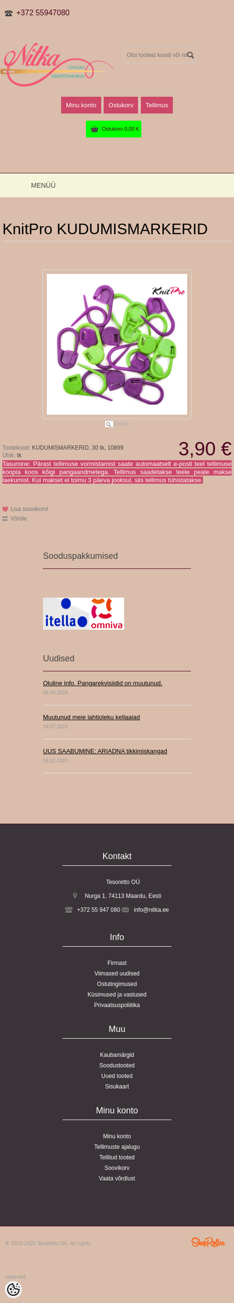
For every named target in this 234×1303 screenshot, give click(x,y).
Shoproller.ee (208, 1242)
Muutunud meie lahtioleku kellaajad (91, 717)
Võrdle (19, 518)
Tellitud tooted (117, 1157)
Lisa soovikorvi (29, 509)
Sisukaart (117, 1086)
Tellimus (157, 105)
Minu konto (81, 105)
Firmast (117, 963)
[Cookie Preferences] (13, 1289)
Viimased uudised (117, 973)
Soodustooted (117, 1065)
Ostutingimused (117, 984)
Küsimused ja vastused (116, 994)
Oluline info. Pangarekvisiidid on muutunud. (102, 683)
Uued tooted (116, 1076)
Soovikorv (117, 1168)
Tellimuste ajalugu (116, 1147)
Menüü (43, 185)
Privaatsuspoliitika (117, 1005)
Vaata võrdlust (117, 1178)
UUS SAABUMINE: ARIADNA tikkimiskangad (105, 751)
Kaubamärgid (117, 1055)
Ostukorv (120, 129)
